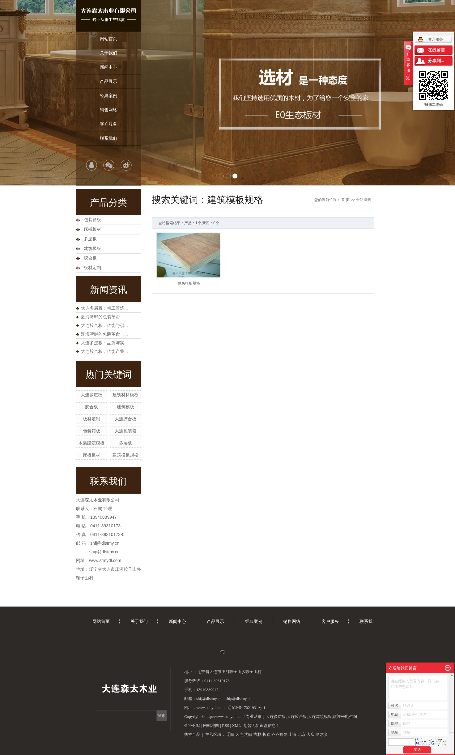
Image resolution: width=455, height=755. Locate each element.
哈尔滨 (322, 734)
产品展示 (108, 81)
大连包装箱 (125, 430)
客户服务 (108, 124)
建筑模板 (92, 248)
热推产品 (192, 734)
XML (236, 725)
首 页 (345, 200)
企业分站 (192, 725)
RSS (225, 725)
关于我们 (108, 52)
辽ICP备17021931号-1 (246, 707)
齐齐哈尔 (279, 734)
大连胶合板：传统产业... (104, 351)
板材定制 (92, 267)
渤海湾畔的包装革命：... (104, 316)
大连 (239, 734)
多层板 (90, 239)
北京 (302, 734)
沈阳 (248, 734)
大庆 (311, 734)
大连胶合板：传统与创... (104, 325)
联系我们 (108, 138)
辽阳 (230, 734)
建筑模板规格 (125, 455)
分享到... (436, 60)
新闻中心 (108, 67)
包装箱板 (92, 219)
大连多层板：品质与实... (104, 342)
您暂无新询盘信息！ (262, 725)
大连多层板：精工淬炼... (104, 308)
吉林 (257, 734)
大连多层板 (91, 394)
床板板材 (92, 229)
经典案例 (108, 95)
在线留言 (436, 50)
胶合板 (90, 258)
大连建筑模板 (320, 716)
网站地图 (211, 725)
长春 (266, 734)
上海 (292, 734)
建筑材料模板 (125, 394)
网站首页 (108, 38)
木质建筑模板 (91, 442)
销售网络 (108, 109)
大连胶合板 (125, 418)
